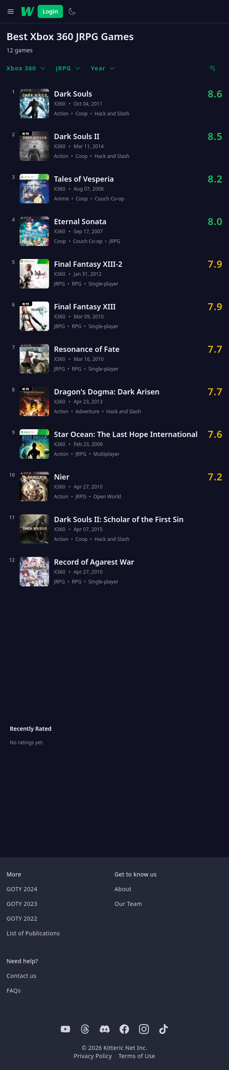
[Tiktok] (163, 1029)
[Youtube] (65, 1029)
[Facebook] (124, 1029)
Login (50, 11)
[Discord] (105, 1029)
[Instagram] (144, 1029)
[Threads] (85, 1029)
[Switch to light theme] (72, 11)
